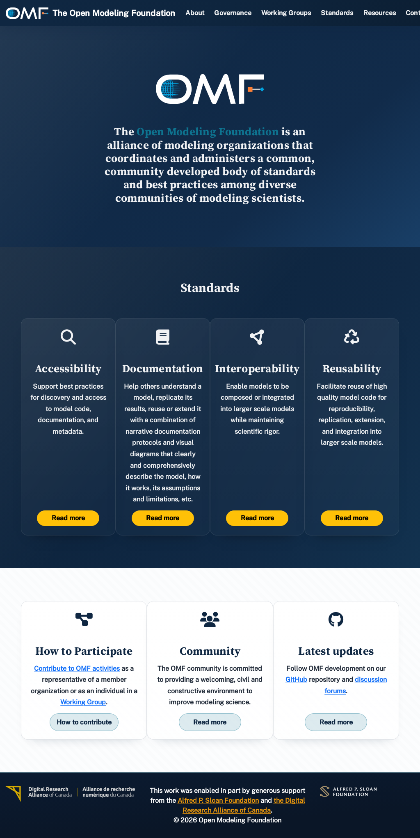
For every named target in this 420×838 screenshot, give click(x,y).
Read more (68, 518)
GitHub (296, 679)
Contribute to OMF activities (77, 668)
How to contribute (84, 722)
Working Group (83, 702)
